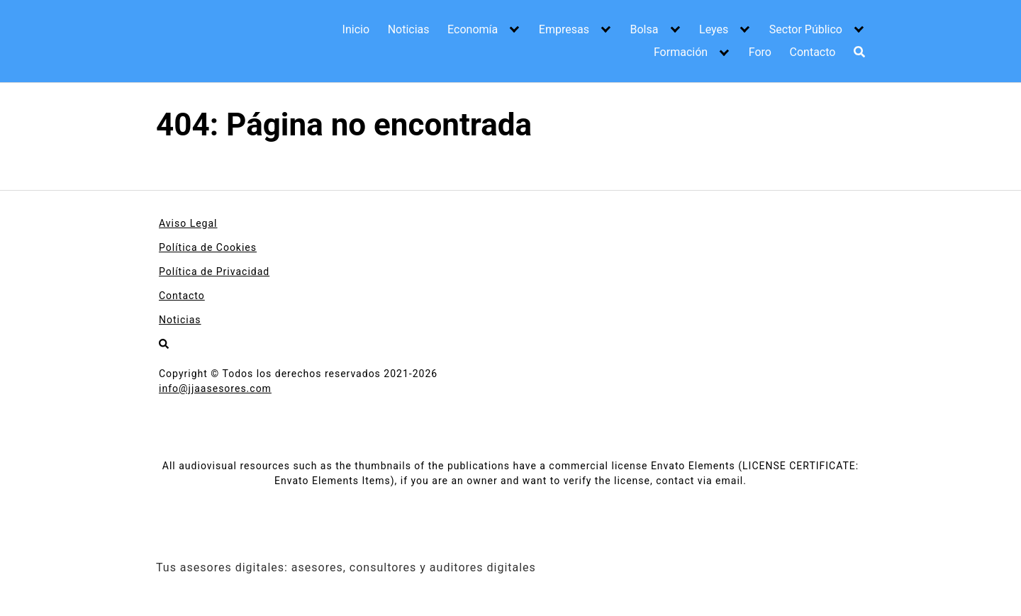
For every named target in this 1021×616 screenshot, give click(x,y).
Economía (472, 29)
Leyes (713, 29)
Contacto (813, 52)
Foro (760, 52)
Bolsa (644, 29)
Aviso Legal (188, 223)
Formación (681, 52)
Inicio (355, 29)
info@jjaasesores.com (215, 388)
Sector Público (805, 29)
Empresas (564, 29)
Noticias (409, 29)
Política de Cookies (208, 247)
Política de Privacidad (214, 271)
